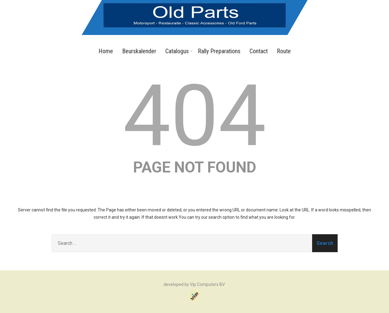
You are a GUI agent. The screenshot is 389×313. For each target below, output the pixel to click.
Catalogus (179, 51)
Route (284, 51)
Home (105, 51)
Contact (259, 51)
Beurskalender (139, 51)
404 (194, 116)
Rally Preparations (219, 51)
